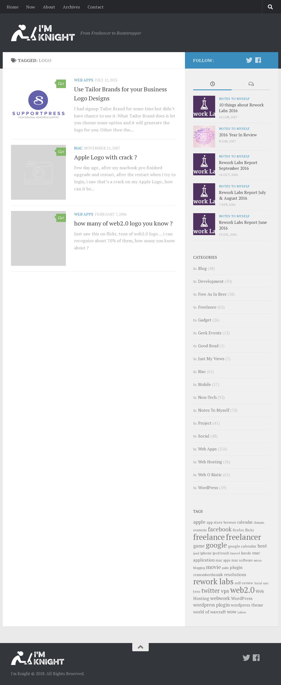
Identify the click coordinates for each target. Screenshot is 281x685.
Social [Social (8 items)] (258, 583)
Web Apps (83, 80)
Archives (71, 7)
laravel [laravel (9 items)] (235, 553)
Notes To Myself (234, 98)
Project (205, 423)
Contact (96, 7)
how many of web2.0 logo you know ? (123, 223)
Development (211, 281)
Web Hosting (210, 461)
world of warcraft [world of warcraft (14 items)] (209, 611)
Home (12, 7)
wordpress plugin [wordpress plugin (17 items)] (211, 605)
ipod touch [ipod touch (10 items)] (221, 553)
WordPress (208, 487)
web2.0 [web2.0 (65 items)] (242, 590)
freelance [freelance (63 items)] (209, 537)
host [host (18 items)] (262, 546)
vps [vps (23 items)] (225, 590)
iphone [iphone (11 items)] (206, 553)
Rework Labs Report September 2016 (238, 165)
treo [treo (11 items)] (196, 591)
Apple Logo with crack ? (105, 157)
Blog (202, 268)
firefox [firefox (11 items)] (238, 530)
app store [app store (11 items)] (215, 522)
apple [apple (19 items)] (199, 521)
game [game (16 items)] (199, 546)
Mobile (204, 384)
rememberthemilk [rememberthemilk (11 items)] (208, 574)
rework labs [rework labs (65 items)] (213, 581)
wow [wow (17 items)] (231, 611)
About (49, 7)
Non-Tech (207, 397)
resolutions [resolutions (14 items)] (235, 574)
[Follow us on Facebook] (258, 60)
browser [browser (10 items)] (230, 522)
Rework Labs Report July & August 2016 (242, 195)
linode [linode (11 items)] (246, 553)
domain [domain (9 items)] (259, 522)
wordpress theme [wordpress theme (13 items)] (247, 605)
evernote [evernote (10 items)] (200, 530)
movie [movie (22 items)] (213, 567)
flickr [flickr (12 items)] (249, 529)
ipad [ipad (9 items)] (196, 553)
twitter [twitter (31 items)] (210, 590)
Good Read (208, 345)
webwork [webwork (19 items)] (220, 598)
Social (203, 436)
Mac (78, 148)
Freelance (207, 307)
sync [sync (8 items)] (266, 583)
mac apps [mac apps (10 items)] (223, 560)
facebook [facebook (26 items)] (220, 529)
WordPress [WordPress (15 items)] (241, 598)
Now (30, 7)
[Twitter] (249, 60)
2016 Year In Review (238, 134)
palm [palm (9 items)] (225, 568)
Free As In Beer (212, 294)
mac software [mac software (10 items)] (242, 560)
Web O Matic (210, 474)
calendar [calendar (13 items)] (245, 522)
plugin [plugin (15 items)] (236, 567)
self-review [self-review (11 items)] (244, 582)
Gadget (204, 320)
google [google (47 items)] (216, 544)
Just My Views (211, 358)
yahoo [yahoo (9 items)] (241, 612)
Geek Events (209, 333)
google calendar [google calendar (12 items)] (242, 546)
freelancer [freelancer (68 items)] (243, 537)
